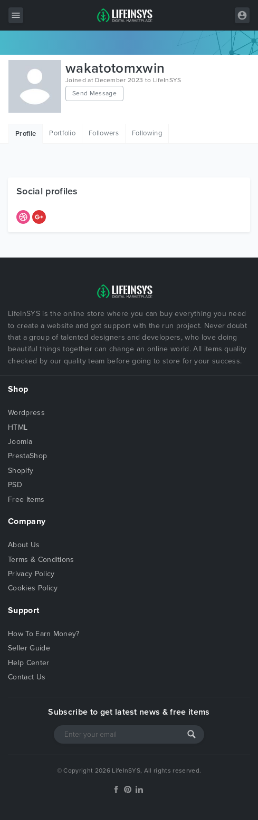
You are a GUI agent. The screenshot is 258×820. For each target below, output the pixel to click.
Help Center (29, 662)
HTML (17, 427)
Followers (104, 133)
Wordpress (26, 412)
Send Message (94, 93)
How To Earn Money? (44, 633)
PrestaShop (27, 455)
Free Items (26, 499)
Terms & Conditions (41, 559)
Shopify (20, 470)
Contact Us (26, 677)
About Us (24, 544)
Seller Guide (29, 648)
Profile (25, 134)
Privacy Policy (31, 573)
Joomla (20, 441)
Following (147, 133)
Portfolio (62, 133)
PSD (15, 484)
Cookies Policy (33, 588)
